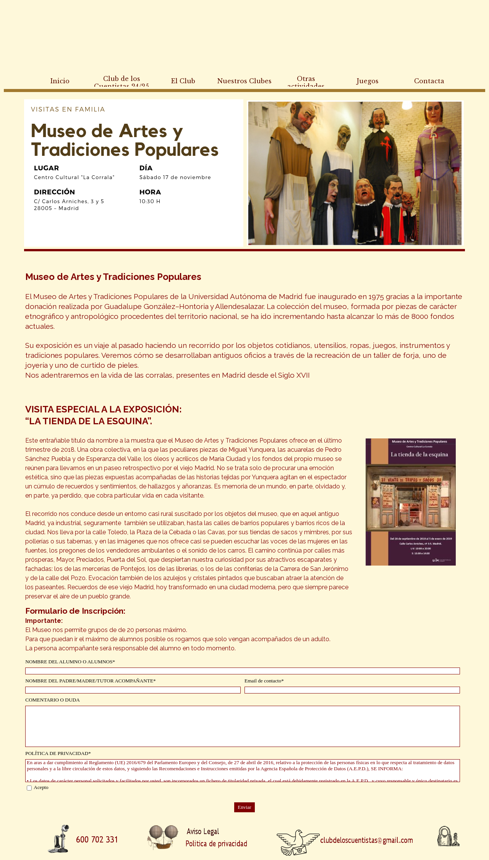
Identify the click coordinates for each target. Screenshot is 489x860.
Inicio (60, 81)
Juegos (368, 81)
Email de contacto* (264, 681)
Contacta (429, 81)
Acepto (41, 787)
